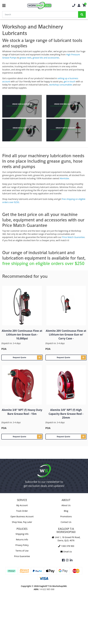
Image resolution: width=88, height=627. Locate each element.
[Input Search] (40, 14)
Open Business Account (22, 516)
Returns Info (22, 539)
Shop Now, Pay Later (22, 522)
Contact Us (66, 522)
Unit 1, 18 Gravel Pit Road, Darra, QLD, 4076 (66, 539)
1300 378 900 (66, 546)
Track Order (22, 510)
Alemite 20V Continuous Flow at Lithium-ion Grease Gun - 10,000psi (22, 334)
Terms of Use (21, 550)
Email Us (66, 551)
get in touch (69, 81)
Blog (66, 510)
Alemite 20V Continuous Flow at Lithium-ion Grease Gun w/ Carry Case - (66, 334)
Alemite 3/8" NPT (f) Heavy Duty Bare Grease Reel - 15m (22, 412)
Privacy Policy (22, 545)
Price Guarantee (22, 556)
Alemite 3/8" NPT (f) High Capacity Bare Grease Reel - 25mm (66, 413)
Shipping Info (21, 533)
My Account (22, 505)
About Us (66, 505)
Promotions (66, 516)
